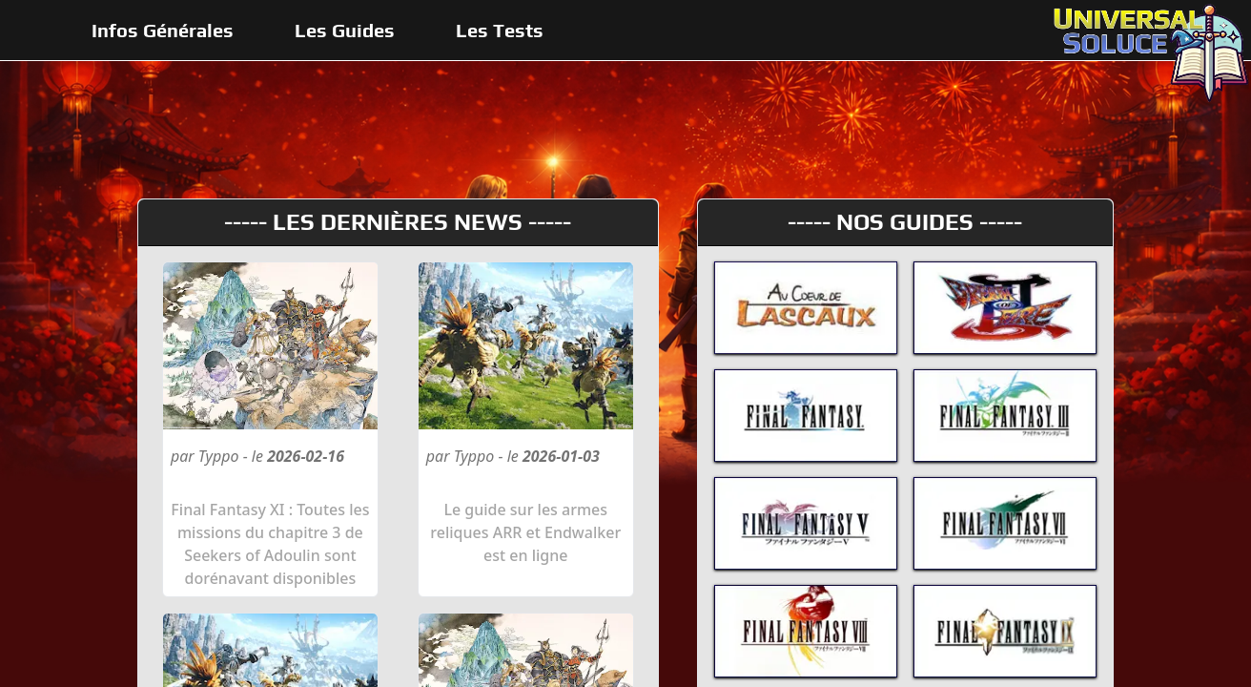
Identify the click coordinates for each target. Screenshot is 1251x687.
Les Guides (345, 30)
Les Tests (499, 30)
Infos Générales (163, 30)
